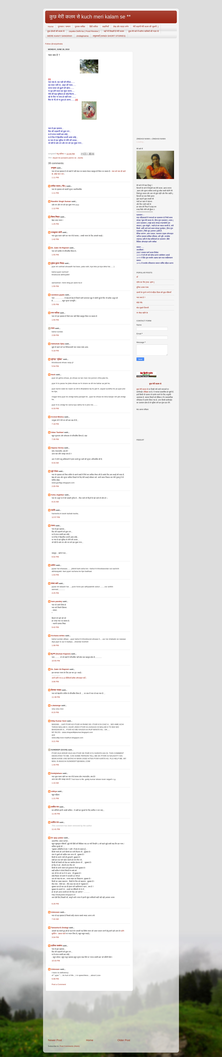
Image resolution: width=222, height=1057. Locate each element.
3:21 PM (55, 741)
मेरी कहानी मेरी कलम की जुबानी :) (145, 26)
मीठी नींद (139, 303)
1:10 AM (55, 783)
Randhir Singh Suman (61, 201)
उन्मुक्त (53, 168)
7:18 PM (55, 424)
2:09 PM (55, 335)
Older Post (124, 1040)
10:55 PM (56, 661)
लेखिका (146, 392)
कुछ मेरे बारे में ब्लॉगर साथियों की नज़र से (143, 31)
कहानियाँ (105, 26)
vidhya (54, 791)
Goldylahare (56, 773)
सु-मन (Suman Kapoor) (61, 654)
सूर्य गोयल (54, 471)
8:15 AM (55, 502)
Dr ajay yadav (57, 838)
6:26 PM (55, 904)
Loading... (140, 142)
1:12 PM (55, 208)
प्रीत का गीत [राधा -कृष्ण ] (145, 282)
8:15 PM (55, 712)
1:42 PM (55, 239)
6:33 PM (55, 408)
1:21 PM (55, 798)
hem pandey (56, 601)
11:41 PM (56, 829)
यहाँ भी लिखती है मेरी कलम (114, 31)
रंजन (53, 328)
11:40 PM (56, 814)
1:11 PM (55, 177)
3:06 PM (55, 682)
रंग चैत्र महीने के (142, 313)
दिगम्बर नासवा (56, 690)
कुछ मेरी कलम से (155, 384)
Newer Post (55, 1040)
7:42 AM (55, 919)
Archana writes (58, 636)
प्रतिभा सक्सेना (56, 946)
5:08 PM (55, 979)
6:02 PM (55, 557)
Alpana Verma (57, 448)
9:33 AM (55, 463)
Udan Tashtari (57, 432)
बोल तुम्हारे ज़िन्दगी (142, 308)
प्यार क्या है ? (140, 297)
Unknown (55, 912)
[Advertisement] (89, 1015)
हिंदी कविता (93, 26)
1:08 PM (55, 645)
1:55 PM (55, 255)
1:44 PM (55, 765)
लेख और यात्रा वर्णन (121, 26)
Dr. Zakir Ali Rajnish (60, 248)
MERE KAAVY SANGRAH (59, 36)
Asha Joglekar (57, 495)
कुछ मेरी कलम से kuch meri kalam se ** (90, 17)
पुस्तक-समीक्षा (80, 26)
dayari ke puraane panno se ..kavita (68, 158)
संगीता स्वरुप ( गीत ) (58, 186)
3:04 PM (55, 937)
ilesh (53, 374)
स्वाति (53, 510)
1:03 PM (55, 575)
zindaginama (82, 36)
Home (51, 26)
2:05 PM (55, 486)
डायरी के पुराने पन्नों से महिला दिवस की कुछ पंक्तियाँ (153, 292)
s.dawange (56, 705)
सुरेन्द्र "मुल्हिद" (56, 359)
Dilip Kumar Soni (58, 721)
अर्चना (53, 565)
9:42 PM (55, 627)
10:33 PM (56, 961)
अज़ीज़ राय (55, 807)
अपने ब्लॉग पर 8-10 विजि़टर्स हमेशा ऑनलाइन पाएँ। (69, 678)
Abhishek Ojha (57, 344)
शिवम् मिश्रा (55, 217)
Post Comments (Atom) (70, 1046)
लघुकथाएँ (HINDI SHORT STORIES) (109, 36)
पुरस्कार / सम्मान (64, 26)
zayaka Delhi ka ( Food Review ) (84, 31)
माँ (137, 277)
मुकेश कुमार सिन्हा (57, 263)
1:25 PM (55, 224)
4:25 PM (55, 593)
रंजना (53, 526)
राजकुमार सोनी (56, 232)
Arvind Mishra (57, 417)
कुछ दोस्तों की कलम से (55, 31)
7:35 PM (55, 439)
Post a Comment (59, 984)
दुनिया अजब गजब (142, 287)
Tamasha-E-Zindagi (60, 928)
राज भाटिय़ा (55, 313)
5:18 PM (55, 351)
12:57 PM (56, 517)
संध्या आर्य (54, 583)
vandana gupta (57, 295)
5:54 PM (55, 366)
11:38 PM (56, 697)
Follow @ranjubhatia (54, 44)
